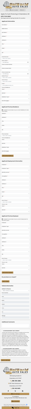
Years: (3, 89)
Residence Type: (5, 97)
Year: (3, 296)
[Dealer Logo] (15, 4)
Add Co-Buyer (6, 281)
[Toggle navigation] (7, 10)
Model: (3, 304)
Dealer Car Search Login (7, 404)
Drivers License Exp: (6, 72)
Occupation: (4, 176)
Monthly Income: (5, 172)
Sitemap (17, 404)
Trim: (3, 308)
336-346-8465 (16, 388)
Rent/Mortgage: (5, 100)
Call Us (22, 10)
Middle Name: (5, 28)
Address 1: (4, 36)
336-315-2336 (16, 381)
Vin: (2, 312)
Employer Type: (5, 168)
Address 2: (4, 40)
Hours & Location (14, 10)
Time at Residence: (6, 87)
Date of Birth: (5, 60)
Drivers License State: (6, 68)
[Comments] (15, 325)
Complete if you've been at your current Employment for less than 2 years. (15, 219)
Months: (3, 93)
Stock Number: (5, 292)
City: (3, 44)
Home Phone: (5, 79)
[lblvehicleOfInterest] (15, 291)
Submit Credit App (6, 360)
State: (3, 48)
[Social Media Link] (22, 391)
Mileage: (3, 315)
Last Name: (4, 32)
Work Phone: (4, 200)
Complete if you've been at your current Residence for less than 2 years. (15, 110)
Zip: (2, 52)
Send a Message (15, 394)
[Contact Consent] (2, 348)
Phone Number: (5, 134)
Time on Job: (4, 204)
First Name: (4, 24)
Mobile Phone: (5, 76)
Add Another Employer (8, 272)
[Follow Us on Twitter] (15, 391)
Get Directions (15, 401)
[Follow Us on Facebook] (8, 391)
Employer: (4, 164)
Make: (3, 300)
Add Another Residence (8, 155)
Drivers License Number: (7, 64)
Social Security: (5, 56)
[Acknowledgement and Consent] (2, 330)
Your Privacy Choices (23, 404)
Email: (3, 83)
